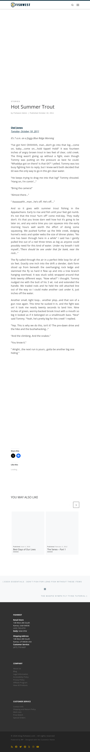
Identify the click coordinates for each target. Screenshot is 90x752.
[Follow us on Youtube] (38, 747)
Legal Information (20, 674)
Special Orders (19, 717)
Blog (15, 671)
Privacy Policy (18, 680)
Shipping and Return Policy (24, 709)
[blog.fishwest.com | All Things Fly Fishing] (20, 5)
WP (22, 740)
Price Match (18, 715)
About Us (17, 668)
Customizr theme (48, 740)
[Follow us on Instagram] (33, 747)
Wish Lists (17, 712)
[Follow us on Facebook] (16, 747)
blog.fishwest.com (26, 736)
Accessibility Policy (20, 677)
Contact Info (18, 706)
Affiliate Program (20, 682)
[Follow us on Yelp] (29, 747)
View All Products (20, 685)
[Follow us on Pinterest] (25, 747)
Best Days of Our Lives (24, 549)
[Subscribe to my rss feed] (12, 747)
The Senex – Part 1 (56, 549)
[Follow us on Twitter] (21, 747)
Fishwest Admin (20, 113)
